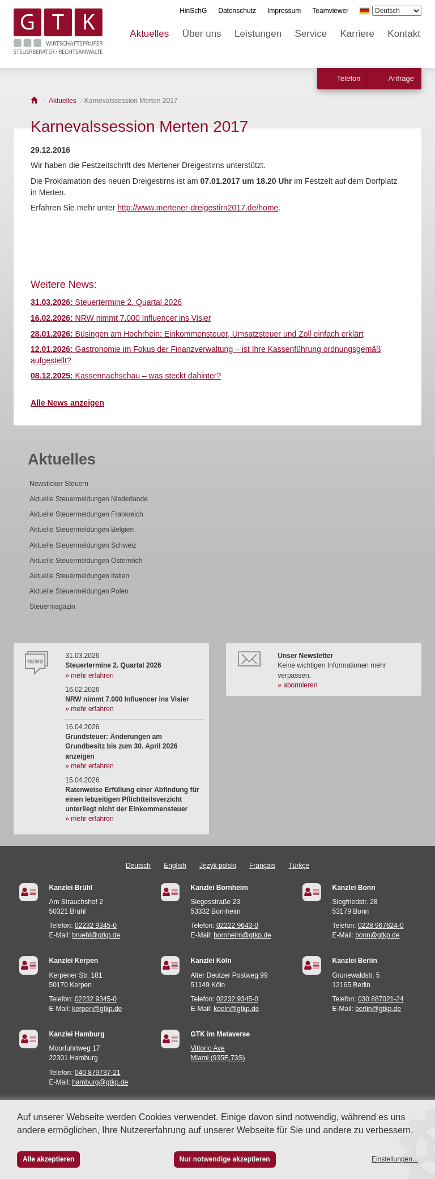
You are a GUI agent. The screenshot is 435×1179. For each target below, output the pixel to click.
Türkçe (298, 866)
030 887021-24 (381, 999)
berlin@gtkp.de (378, 1009)
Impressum (284, 11)
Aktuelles (149, 33)
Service (311, 33)
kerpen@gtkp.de (97, 1009)
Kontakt (403, 33)
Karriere (357, 33)
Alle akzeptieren (48, 1159)
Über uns (201, 33)
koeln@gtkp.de (236, 1009)
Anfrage (401, 78)
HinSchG (193, 11)
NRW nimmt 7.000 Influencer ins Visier (121, 317)
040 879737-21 (98, 1073)
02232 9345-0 (96, 926)
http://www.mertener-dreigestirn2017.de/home (197, 207)
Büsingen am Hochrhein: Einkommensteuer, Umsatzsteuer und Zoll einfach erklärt (197, 333)
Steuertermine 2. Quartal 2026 (106, 302)
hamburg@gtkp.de (100, 1082)
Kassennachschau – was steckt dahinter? (126, 375)
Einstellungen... (395, 1159)
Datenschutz (237, 11)
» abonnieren (297, 685)
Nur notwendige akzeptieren (225, 1159)
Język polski (217, 866)
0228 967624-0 (381, 926)
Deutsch (138, 866)
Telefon (349, 78)
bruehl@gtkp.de (96, 935)
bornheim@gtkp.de (242, 935)
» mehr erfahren (89, 675)
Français (262, 866)
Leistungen (258, 33)
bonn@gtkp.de (377, 935)
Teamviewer (330, 11)
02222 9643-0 (237, 926)
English (175, 866)
